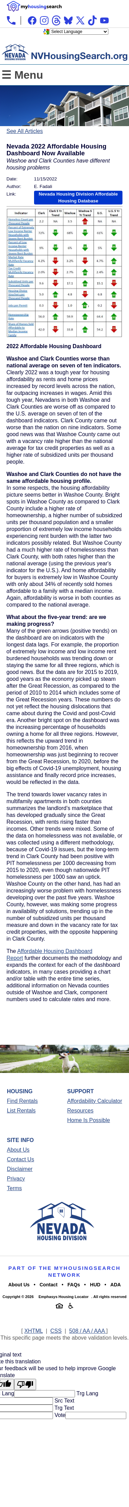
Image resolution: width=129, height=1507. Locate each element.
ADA (115, 1284)
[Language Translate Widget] (79, 32)
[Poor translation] (25, 1384)
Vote (59, 1415)
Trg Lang (86, 1393)
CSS (56, 1331)
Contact (48, 1284)
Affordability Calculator (94, 1101)
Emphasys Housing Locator (63, 1297)
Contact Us (20, 1159)
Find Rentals (22, 1101)
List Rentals (21, 1110)
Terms (14, 1188)
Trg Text (63, 1408)
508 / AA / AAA (87, 1331)
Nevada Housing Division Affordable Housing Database (78, 197)
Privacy (16, 1179)
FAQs (73, 1284)
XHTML (33, 1331)
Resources (80, 1110)
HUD (95, 1284)
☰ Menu (22, 75)
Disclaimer (20, 1169)
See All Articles (25, 131)
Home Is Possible (88, 1120)
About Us (18, 1150)
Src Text (63, 1401)
